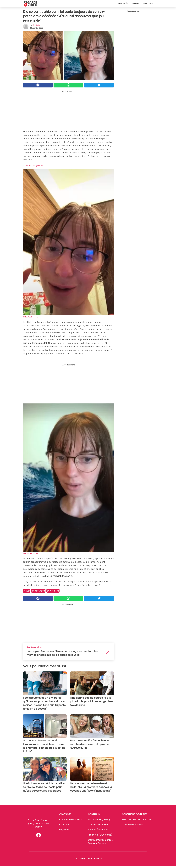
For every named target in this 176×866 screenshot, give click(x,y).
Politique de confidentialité (136, 819)
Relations (148, 3)
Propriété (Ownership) (100, 834)
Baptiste (36, 25)
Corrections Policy (98, 824)
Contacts (64, 824)
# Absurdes (38, 590)
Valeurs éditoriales (98, 829)
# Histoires (53, 590)
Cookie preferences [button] (132, 824)
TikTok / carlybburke (34, 165)
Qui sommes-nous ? (70, 819)
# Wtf (27, 590)
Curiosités (122, 3)
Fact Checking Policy (99, 819)
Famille (135, 3)
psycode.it (64, 829)
